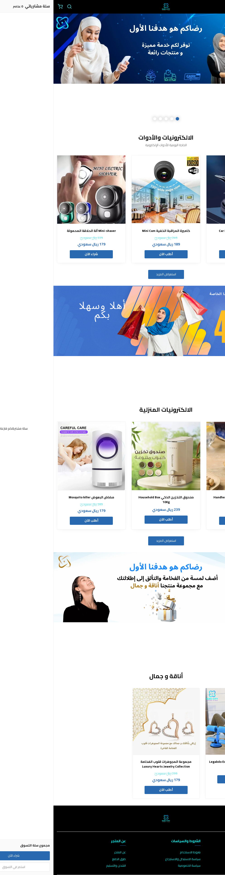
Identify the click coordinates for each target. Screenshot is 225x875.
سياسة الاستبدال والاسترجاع (129, 859)
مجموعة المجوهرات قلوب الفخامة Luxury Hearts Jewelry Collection (112, 764)
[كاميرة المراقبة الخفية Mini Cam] (112, 189)
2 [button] (118, 119)
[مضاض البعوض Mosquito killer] (38, 456)
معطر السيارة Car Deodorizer (187, 230)
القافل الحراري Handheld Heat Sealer (187, 497)
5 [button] (101, 119)
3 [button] (112, 119)
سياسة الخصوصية (135, 865)
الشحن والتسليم (62, 865)
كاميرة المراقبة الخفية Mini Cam (113, 230)
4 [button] (107, 119)
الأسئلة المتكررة (212, 859)
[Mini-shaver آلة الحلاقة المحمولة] (38, 189)
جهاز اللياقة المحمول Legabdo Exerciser (185, 761)
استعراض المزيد (113, 274)
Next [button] (14, 70)
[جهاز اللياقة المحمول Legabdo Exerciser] (185, 721)
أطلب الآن (187, 254)
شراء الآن (37, 254)
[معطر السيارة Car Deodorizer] (187, 189)
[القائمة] (218, 6)
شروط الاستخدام (136, 852)
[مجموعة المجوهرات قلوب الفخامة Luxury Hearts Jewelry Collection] (112, 721)
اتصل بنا (217, 852)
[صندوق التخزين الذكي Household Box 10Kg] (112, 456)
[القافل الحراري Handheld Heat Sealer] (187, 456)
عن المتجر (66, 852)
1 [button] (124, 119)
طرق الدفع (65, 859)
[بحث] (15, 6)
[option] (112, 70)
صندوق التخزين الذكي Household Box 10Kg (112, 499)
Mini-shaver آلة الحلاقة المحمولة (38, 230)
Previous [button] (210, 70)
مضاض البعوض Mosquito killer (38, 497)
